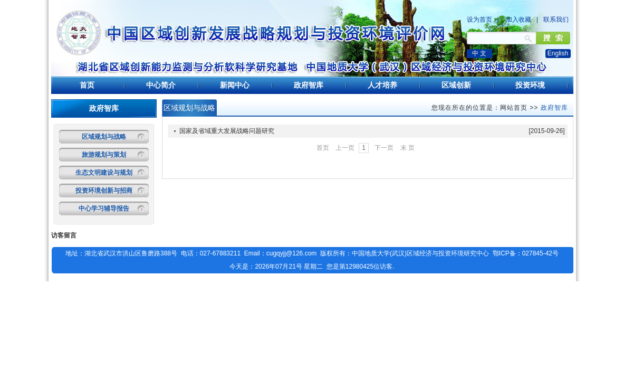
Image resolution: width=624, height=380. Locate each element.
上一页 (344, 147)
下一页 (384, 147)
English (558, 53)
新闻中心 (234, 85)
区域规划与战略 (104, 136)
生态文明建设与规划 (103, 172)
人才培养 (382, 85)
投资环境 (530, 85)
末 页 (407, 147)
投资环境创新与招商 (103, 190)
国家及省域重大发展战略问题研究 (226, 131)
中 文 (479, 53)
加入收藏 (518, 19)
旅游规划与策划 (104, 154)
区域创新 (456, 85)
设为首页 (479, 19)
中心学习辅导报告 (104, 208)
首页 (87, 85)
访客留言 (63, 235)
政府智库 (308, 85)
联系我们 (556, 19)
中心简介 (161, 85)
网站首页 (513, 107)
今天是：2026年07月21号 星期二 (276, 266)
